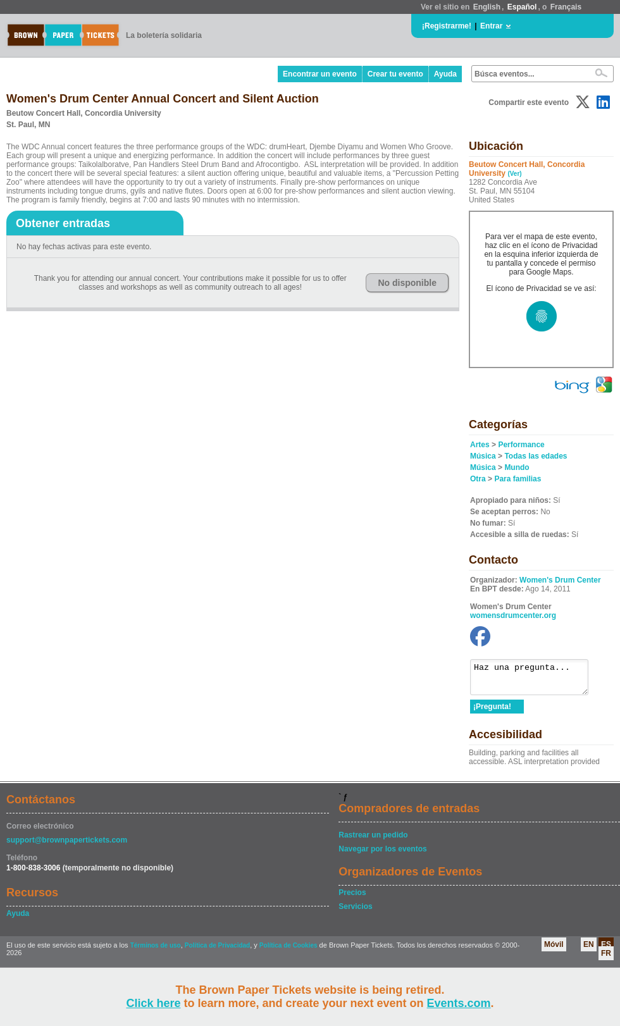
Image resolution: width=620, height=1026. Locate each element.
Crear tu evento (395, 74)
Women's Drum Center (560, 580)
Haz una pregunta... (535, 680)
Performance (521, 444)
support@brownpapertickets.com (66, 845)
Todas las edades (535, 456)
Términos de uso (155, 951)
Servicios (355, 912)
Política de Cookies (288, 951)
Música (483, 456)
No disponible (407, 283)
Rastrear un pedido (372, 840)
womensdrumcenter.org (513, 615)
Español (522, 7)
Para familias (517, 478)
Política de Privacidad (217, 951)
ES (606, 950)
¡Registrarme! (446, 26)
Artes (480, 444)
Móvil (554, 950)
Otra (478, 478)
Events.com (459, 1003)
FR (606, 959)
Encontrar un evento (320, 74)
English (486, 7)
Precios (352, 898)
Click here (153, 1003)
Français (565, 7)
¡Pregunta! (492, 712)
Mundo (516, 467)
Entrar (491, 26)
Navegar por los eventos (382, 854)
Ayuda (445, 74)
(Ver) (514, 173)
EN (588, 950)
